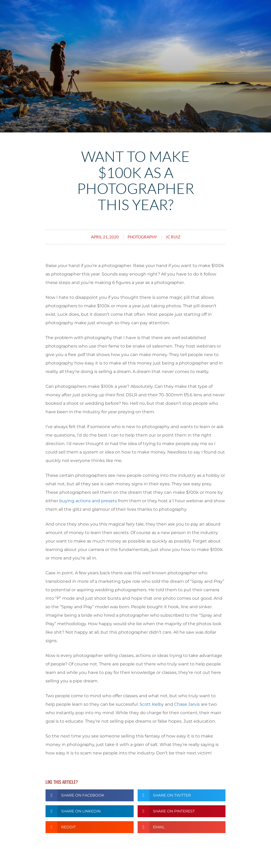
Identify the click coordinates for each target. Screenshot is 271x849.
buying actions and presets (88, 500)
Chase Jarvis (187, 704)
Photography (142, 236)
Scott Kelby (151, 704)
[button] (90, 795)
